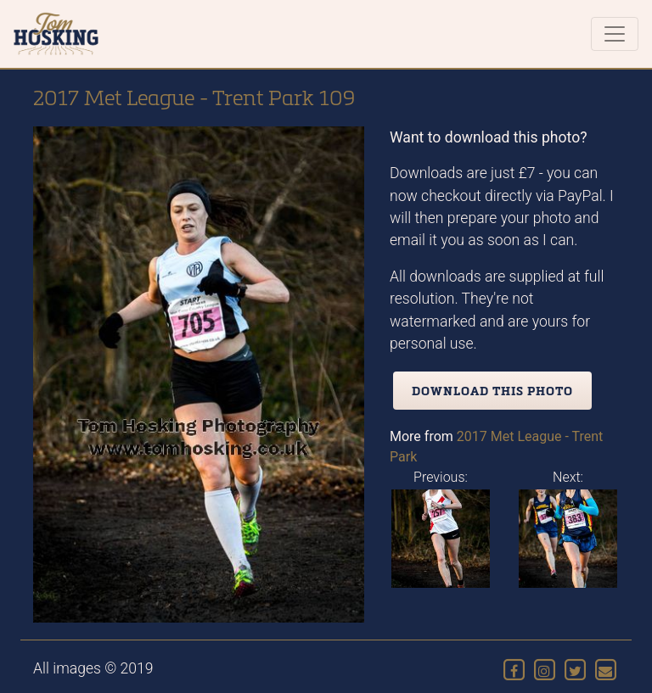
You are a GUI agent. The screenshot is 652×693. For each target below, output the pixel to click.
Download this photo (492, 391)
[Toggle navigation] (614, 34)
